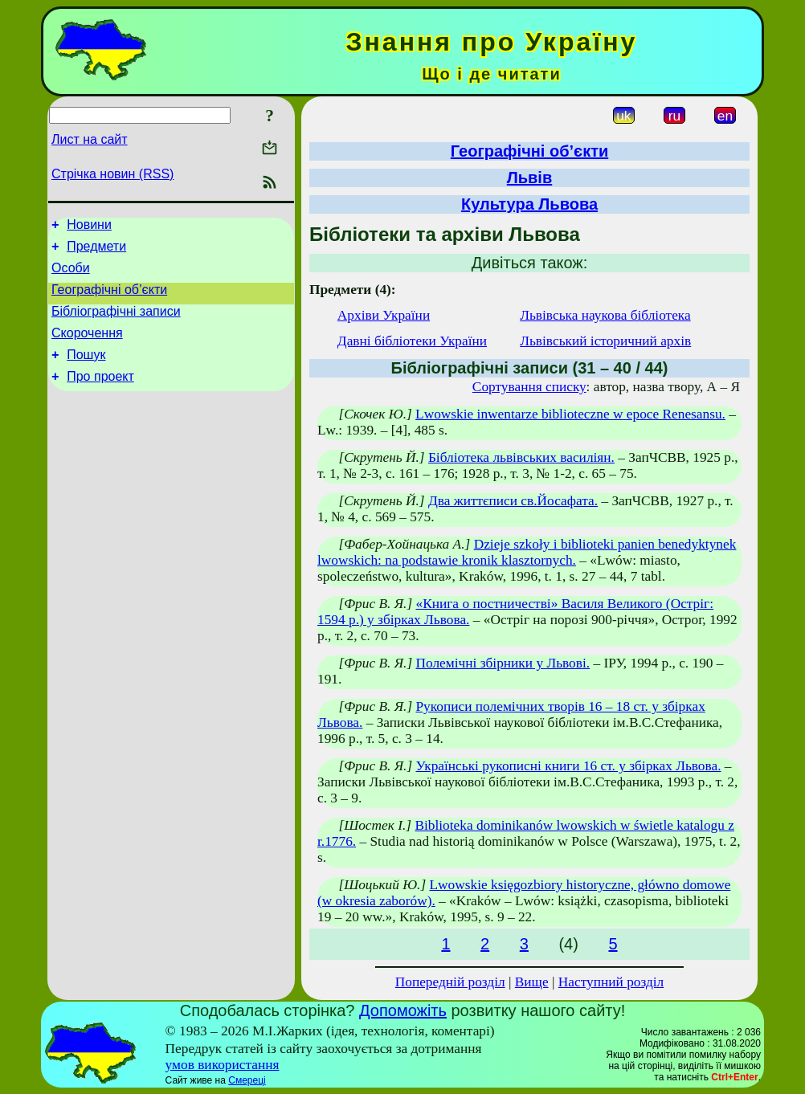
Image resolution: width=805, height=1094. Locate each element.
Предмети (96, 251)
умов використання (222, 1064)
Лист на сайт (89, 139)
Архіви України (383, 315)
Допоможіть (403, 1010)
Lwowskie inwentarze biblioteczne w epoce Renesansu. (570, 414)
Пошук (86, 371)
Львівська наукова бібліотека (605, 315)
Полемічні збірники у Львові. (502, 663)
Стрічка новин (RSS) (112, 174)
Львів (529, 177)
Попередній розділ (450, 982)
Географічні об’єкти (109, 299)
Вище (532, 982)
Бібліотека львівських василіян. (521, 457)
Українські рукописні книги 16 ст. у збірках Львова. (568, 766)
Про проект (100, 395)
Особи (70, 275)
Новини (89, 227)
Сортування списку (529, 386)
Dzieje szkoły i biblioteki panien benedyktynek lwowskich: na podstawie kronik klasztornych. (526, 552)
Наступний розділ (611, 982)
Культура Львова (529, 204)
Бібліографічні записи (116, 323)
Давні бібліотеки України (412, 341)
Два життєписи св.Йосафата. (513, 500)
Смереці (246, 1080)
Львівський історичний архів (605, 341)
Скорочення (87, 347)
